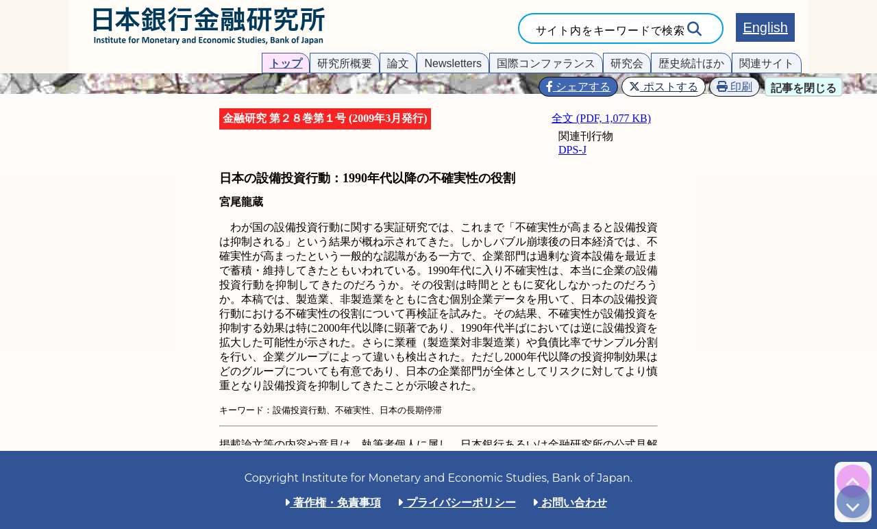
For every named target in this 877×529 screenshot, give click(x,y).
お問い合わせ (569, 502)
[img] (853, 481)
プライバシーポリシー (456, 502)
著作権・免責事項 (332, 502)
